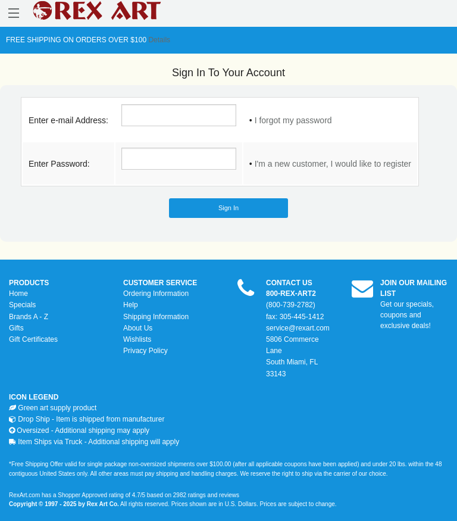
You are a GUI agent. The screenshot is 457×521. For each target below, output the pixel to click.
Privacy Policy (145, 351)
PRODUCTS (29, 283)
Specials (22, 305)
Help (130, 305)
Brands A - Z (28, 317)
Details (158, 40)
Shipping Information (156, 317)
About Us (137, 328)
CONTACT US (289, 283)
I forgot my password (293, 120)
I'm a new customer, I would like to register (333, 164)
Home (18, 293)
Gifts (16, 328)
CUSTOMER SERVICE (160, 283)
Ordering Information (156, 293)
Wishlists (137, 339)
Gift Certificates (33, 339)
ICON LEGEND (33, 397)
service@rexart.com (298, 328)
